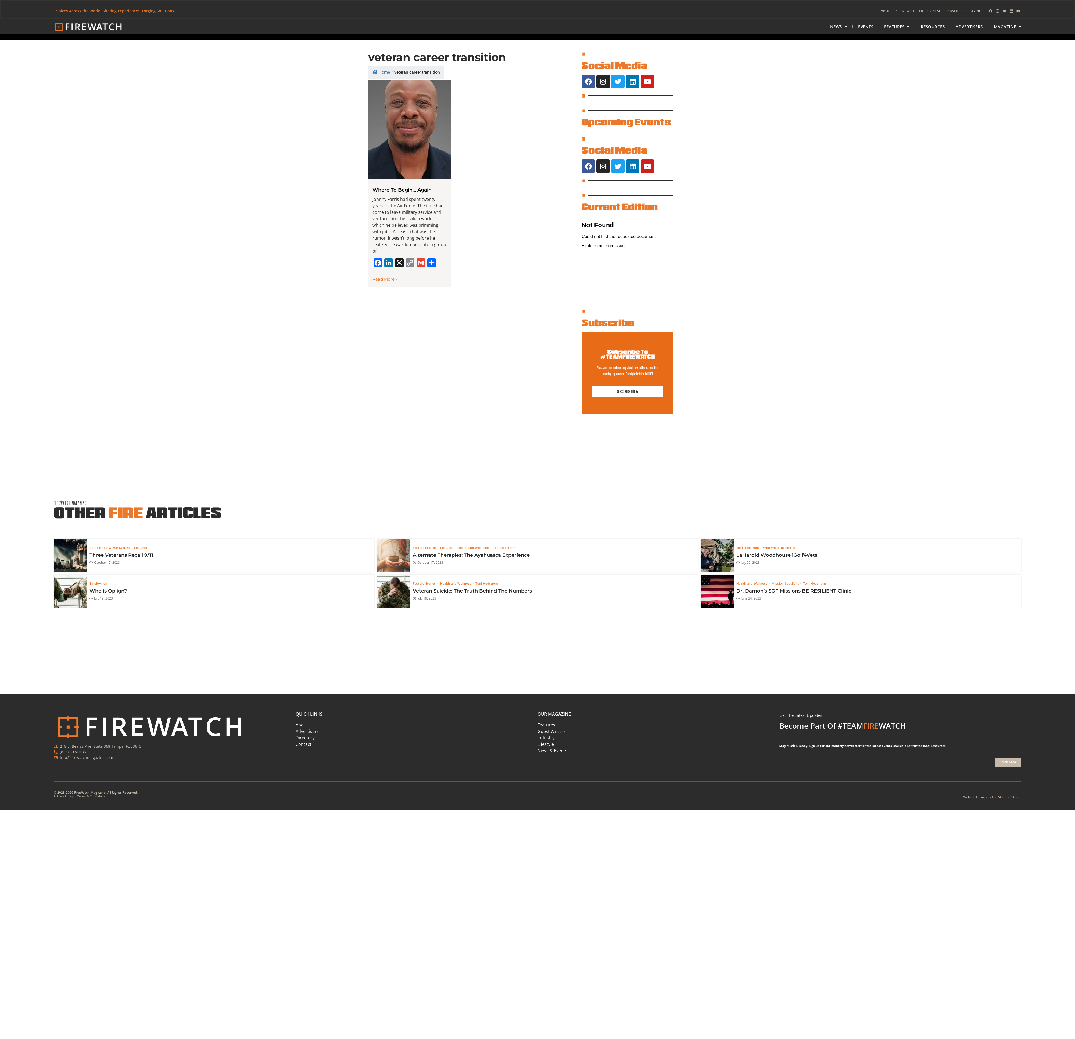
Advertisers (969, 26)
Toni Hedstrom (504, 547)
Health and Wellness (473, 547)
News (838, 26)
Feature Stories (425, 547)
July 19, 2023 (101, 598)
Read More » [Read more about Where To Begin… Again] (385, 279)
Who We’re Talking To (779, 547)
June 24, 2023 (748, 598)
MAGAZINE (1008, 26)
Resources (933, 26)
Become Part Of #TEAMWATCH (842, 726)
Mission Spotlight (786, 583)
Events (865, 26)
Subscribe (608, 322)
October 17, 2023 (104, 563)
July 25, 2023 (748, 563)
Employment (99, 583)
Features (140, 547)
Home (381, 72)
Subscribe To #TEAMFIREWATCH (627, 354)
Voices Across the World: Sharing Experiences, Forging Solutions (115, 10)
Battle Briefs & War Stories (110, 547)
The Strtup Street (1006, 797)
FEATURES (897, 26)
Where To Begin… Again (402, 190)
